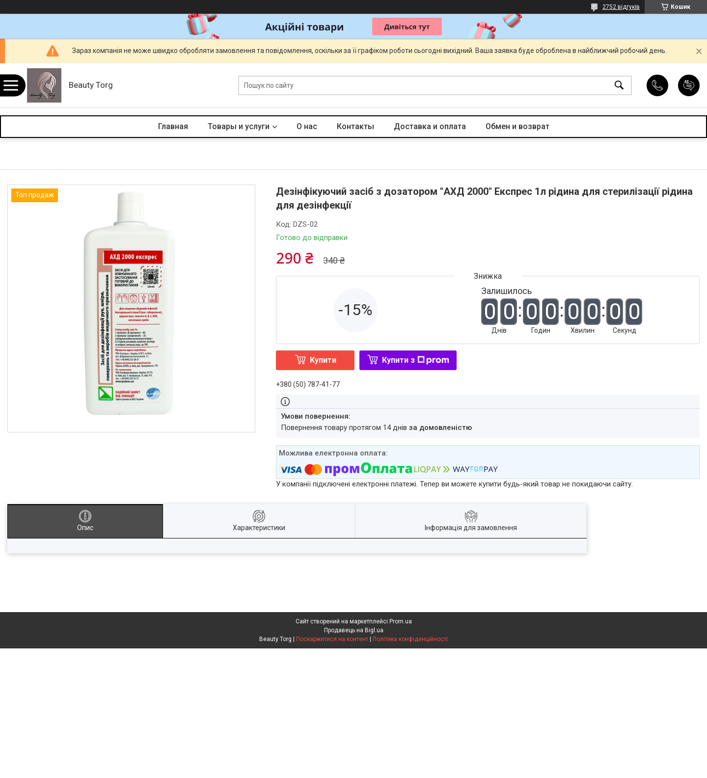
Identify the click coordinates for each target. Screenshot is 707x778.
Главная (173, 126)
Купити (323, 360)
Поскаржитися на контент (332, 639)
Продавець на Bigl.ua (353, 630)
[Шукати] (619, 86)
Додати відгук (689, 85)
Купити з (415, 360)
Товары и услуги (239, 126)
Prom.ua (400, 621)
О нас (307, 126)
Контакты (355, 126)
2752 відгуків (621, 6)
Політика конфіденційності (410, 639)
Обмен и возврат (517, 126)
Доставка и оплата (430, 126)
